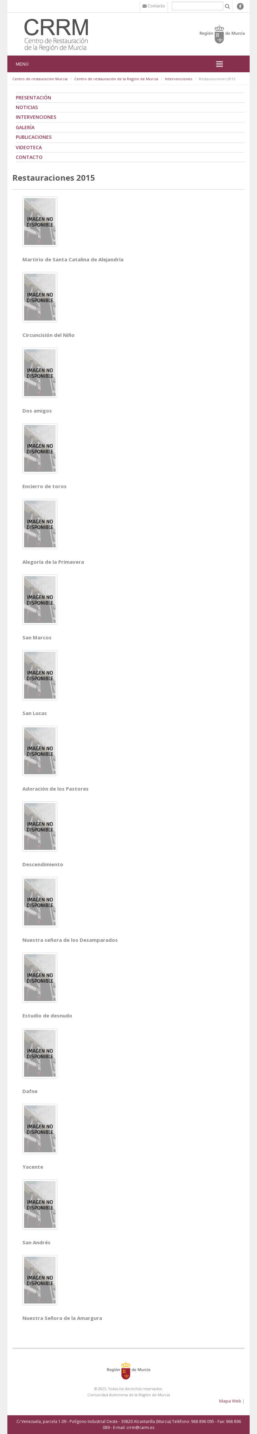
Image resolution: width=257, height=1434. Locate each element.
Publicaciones (34, 137)
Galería (25, 127)
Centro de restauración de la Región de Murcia (116, 78)
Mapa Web (230, 1401)
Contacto (29, 157)
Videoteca (29, 147)
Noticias (27, 107)
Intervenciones (178, 78)
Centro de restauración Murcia (40, 78)
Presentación (33, 97)
